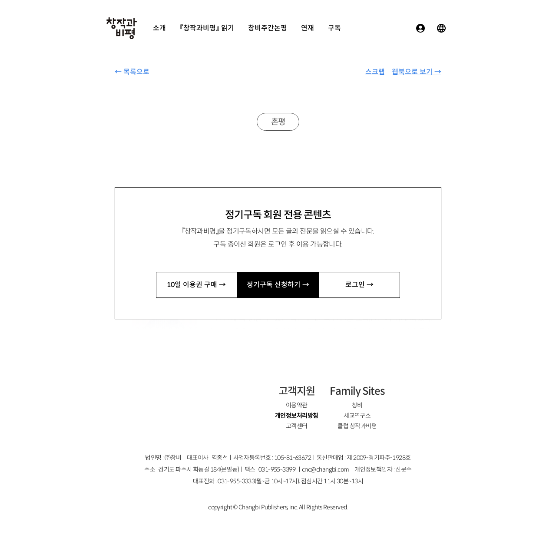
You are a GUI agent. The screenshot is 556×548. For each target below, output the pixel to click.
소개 (159, 28)
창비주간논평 (267, 28)
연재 (307, 28)
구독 (334, 28)
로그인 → (359, 284)
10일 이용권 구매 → (196, 284)
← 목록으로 (132, 71)
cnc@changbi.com (325, 469)
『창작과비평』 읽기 (207, 28)
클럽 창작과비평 (357, 426)
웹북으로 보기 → (416, 71)
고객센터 (297, 426)
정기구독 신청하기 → (278, 284)
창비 (357, 405)
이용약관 (297, 405)
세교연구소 (357, 415)
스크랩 (375, 71)
